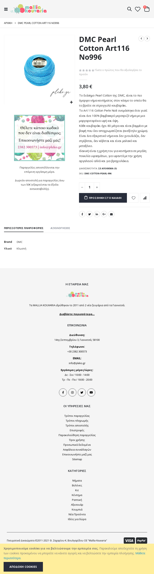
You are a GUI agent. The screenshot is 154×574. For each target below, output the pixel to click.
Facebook (82, 238)
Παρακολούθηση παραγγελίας (77, 460)
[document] (77, 559)
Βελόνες (77, 510)
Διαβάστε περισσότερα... (77, 339)
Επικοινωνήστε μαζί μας (77, 479)
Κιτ (77, 515)
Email (112, 238)
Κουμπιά (77, 534)
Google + (104, 238)
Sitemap (77, 484)
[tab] (24, 252)
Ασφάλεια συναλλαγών (77, 474)
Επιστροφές (77, 455)
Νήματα (77, 505)
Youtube (91, 418)
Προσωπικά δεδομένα (77, 470)
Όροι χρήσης (77, 465)
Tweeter (82, 418)
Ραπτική (77, 525)
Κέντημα (77, 520)
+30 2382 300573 (77, 376)
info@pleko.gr (77, 388)
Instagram (72, 418)
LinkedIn (97, 238)
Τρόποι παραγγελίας (77, 441)
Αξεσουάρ (77, 530)
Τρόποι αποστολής (77, 450)
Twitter (89, 238)
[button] (71, 102)
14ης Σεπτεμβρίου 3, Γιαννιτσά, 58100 (77, 365)
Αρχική (8, 23)
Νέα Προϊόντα (77, 539)
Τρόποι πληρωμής (77, 446)
